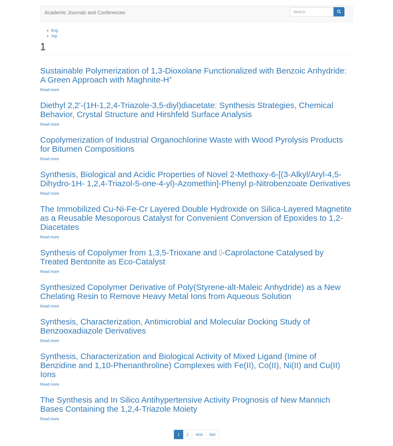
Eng (54, 30)
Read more (49, 89)
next (199, 434)
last (213, 434)
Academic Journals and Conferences (85, 12)
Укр (54, 36)
